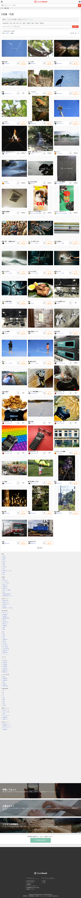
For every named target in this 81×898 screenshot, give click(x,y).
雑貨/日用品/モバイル (8, 595)
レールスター (5, 181)
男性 (4, 634)
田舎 (4, 572)
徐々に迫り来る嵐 (32, 181)
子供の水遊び (5, 391)
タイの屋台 (4, 481)
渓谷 (29, 511)
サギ (55, 91)
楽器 (4, 713)
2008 (3, 541)
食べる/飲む (5, 646)
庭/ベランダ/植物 (7, 590)
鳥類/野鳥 (5, 678)
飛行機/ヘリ (5, 616)
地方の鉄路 (57, 511)
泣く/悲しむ (5, 645)
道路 (4, 627)
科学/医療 (5, 666)
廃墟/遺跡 (5, 717)
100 (78, 33)
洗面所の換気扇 (5, 211)
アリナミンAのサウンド (60, 211)
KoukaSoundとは (31, 881)
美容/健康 (5, 652)
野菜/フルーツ (6, 602)
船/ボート (5, 620)
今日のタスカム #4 (7, 421)
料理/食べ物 (5, 600)
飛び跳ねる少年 (32, 361)
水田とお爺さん (58, 241)
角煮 (29, 301)
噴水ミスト (57, 151)
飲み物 (4, 606)
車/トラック (5, 612)
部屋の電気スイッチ (33, 331)
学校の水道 (57, 331)
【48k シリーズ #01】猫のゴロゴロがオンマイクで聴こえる (35, 211)
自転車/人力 (5, 621)
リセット (31, 19)
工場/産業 (5, 664)
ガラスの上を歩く (32, 271)
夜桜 (55, 61)
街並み (4, 561)
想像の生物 (5, 685)
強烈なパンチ (57, 271)
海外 (4, 574)
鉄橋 (3, 92)
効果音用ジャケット (7, 725)
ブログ (44, 882)
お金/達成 (5, 668)
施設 (4, 563)
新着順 (7, 33)
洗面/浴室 (5, 586)
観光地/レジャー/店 (7, 570)
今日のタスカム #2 (7, 451)
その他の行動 (6, 648)
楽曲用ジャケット (7, 724)
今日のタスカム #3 (59, 421)
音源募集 (5, 729)
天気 (4, 568)
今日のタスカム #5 (59, 391)
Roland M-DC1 (58, 361)
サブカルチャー (6, 715)
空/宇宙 (4, 567)
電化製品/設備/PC (7, 594)
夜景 (4, 565)
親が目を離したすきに (33, 481)
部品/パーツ (5, 623)
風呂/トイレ (5, 584)
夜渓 (55, 481)
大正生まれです (32, 541)
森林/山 (4, 557)
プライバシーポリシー (32, 885)
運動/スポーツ (6, 650)
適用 (75, 26)
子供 (4, 637)
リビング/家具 (6, 582)
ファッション (6, 654)
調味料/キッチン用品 (7, 607)
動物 (4, 676)
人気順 (11, 33)
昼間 (4, 699)
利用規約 (29, 884)
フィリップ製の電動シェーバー (35, 391)
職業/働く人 (5, 670)
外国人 (4, 641)
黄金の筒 (4, 511)
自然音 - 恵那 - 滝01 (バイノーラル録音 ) (35, 152)
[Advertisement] (40, 755)
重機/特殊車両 (6, 618)
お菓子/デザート (6, 604)
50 (75, 33)
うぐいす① (4, 122)
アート (4, 659)
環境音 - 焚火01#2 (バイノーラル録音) (9, 152)
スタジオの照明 (5, 331)
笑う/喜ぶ (5, 643)
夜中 (4, 701)
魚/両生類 (5, 680)
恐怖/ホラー (5, 719)
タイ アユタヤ (32, 91)
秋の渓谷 (30, 122)
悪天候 (4, 705)
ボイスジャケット (7, 727)
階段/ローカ (5, 588)
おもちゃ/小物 (6, 711)
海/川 (4, 559)
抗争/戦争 (5, 660)
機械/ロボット (6, 671)
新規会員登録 (40, 840)
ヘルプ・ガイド (30, 882)
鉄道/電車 (5, 614)
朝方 (4, 697)
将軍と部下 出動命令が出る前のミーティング (9, 241)
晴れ (4, 703)
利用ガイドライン (31, 889)
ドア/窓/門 (5, 581)
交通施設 (5, 625)
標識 (4, 629)
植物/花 (4, 684)
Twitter (44, 881)
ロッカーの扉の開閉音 (59, 181)
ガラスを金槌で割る (7, 301)
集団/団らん (5, 639)
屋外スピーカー (58, 122)
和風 (4, 592)
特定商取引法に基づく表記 (33, 887)
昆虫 (4, 682)
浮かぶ (3, 361)
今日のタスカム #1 (33, 451)
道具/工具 (5, 662)
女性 (4, 635)
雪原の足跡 (30, 421)
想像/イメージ (6, 710)
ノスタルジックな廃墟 (59, 451)
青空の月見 (4, 61)
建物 (4, 579)
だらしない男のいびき (33, 241)
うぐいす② (30, 61)
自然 (4, 556)
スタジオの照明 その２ (59, 301)
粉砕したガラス (5, 271)
